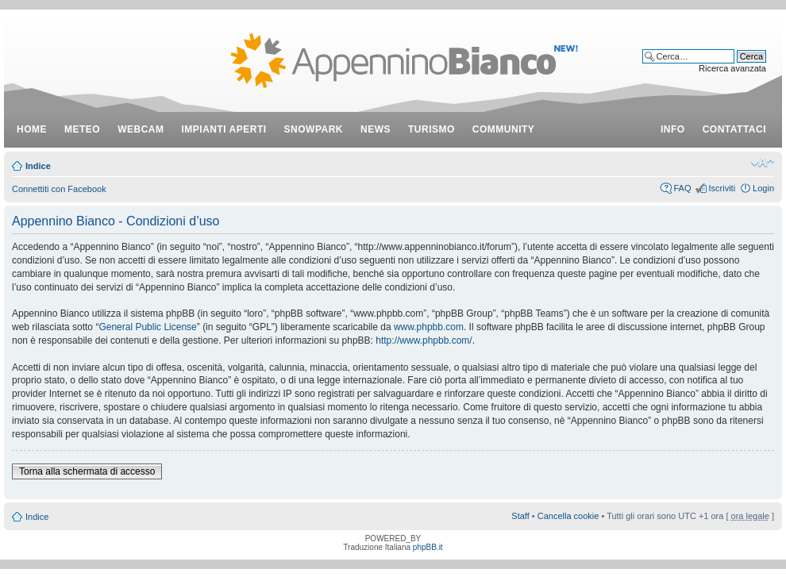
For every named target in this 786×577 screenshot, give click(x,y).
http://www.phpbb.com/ (424, 340)
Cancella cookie (568, 516)
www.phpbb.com (429, 327)
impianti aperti (224, 129)
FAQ (682, 188)
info (673, 129)
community (503, 129)
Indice (38, 166)
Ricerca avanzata (732, 68)
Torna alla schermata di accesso (87, 471)
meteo (82, 129)
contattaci (734, 129)
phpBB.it (428, 547)
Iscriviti (721, 188)
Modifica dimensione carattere (762, 163)
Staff (520, 516)
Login (763, 188)
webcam (141, 129)
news (375, 129)
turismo (431, 129)
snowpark (313, 129)
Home (32, 129)
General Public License (147, 327)
